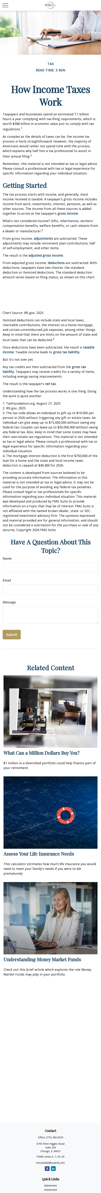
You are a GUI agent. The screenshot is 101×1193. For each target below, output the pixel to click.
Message (9, 602)
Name (7, 558)
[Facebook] (47, 1168)
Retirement (50, 1185)
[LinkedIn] (53, 1168)
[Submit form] (12, 634)
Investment (50, 1189)
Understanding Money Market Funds (42, 959)
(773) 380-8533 (54, 1137)
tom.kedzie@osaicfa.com (50, 1162)
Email (7, 580)
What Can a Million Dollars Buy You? (42, 753)
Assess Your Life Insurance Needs (39, 853)
